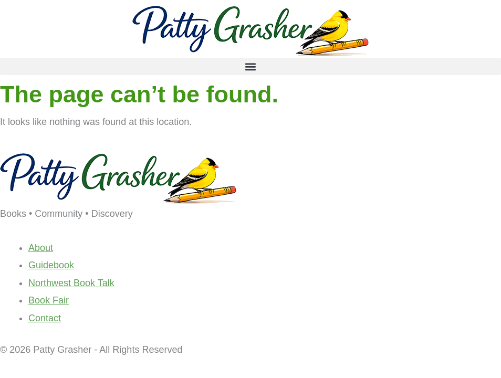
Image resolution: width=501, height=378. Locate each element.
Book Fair (48, 300)
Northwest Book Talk (71, 283)
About (40, 248)
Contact (44, 318)
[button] (250, 66)
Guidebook (51, 265)
